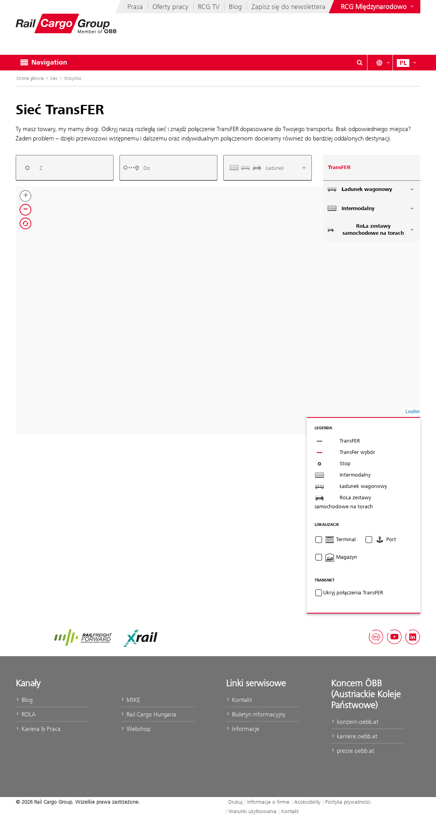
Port (385, 539)
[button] (158, 285)
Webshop (135, 728)
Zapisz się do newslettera (288, 7)
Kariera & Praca (38, 728)
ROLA (26, 714)
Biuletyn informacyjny (256, 714)
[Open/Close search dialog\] (359, 62)
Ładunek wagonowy (371, 189)
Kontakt (239, 700)
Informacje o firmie (268, 802)
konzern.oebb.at (354, 721)
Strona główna (30, 78)
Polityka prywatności (348, 802)
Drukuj (235, 802)
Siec (54, 78)
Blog (235, 7)
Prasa (135, 7)
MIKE (130, 700)
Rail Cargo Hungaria (148, 714)
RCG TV (208, 7)
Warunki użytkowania (252, 811)
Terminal (340, 539)
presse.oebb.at (352, 750)
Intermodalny (371, 208)
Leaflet (412, 411)
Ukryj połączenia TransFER (353, 592)
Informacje (242, 728)
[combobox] (65, 167)
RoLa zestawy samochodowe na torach (371, 230)
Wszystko (72, 78)
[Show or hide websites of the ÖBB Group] (378, 6)
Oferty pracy (170, 7)
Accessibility (307, 802)
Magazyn (341, 557)
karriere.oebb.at (354, 736)
